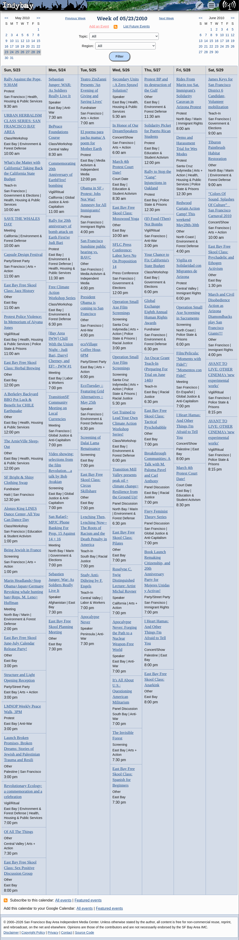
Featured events (88, 900)
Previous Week (75, 18)
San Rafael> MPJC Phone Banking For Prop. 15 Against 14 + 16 (62, 527)
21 (33, 46)
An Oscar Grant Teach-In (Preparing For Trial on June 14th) (157, 369)
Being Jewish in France (22, 550)
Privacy (53, 932)
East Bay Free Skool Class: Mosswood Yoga (125, 213)
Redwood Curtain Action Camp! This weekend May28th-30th (188, 214)
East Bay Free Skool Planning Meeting (61, 627)
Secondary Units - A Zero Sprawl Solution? (125, 85)
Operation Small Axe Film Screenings (125, 307)
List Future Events (136, 26)
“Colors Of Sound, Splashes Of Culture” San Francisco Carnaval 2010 (221, 204)
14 (33, 41)
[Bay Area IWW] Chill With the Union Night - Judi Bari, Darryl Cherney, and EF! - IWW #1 (61, 350)
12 (22, 41)
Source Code (84, 932)
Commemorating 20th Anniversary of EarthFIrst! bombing (62, 174)
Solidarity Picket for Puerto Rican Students (157, 131)
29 (38, 52)
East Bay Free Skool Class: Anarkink (155, 679)
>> (38, 18)
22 (38, 46)
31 (12, 58)
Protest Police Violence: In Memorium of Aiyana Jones (23, 322)
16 (6, 46)
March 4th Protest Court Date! (123, 167)
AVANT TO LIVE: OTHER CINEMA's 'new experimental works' (221, 374)
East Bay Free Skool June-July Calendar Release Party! (20, 643)
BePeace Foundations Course (58, 132)
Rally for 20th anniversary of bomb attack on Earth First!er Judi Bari (61, 231)
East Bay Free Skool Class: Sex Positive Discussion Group (20, 868)
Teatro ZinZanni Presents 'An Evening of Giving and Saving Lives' (93, 90)
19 (22, 46)
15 (38, 41)
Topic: (83, 36)
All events (63, 900)
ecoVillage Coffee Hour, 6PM (91, 349)
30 (6, 58)
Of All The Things (18, 831)
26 (22, 52)
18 (17, 46)
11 (17, 41)
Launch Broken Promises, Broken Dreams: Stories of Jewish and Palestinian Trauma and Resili (22, 748)
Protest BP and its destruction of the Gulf (157, 85)
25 (17, 52)
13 (28, 41)
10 (12, 41)
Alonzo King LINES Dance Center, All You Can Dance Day (22, 514)
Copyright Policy (33, 932)
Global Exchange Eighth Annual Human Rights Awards (156, 311)
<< (6, 18)
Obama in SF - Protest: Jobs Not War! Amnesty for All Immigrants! (93, 199)
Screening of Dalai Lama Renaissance (91, 443)
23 (6, 52)
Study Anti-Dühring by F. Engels (92, 580)
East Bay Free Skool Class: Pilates (123, 538)
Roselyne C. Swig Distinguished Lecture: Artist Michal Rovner (124, 580)
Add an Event (99, 26)
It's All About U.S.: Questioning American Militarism (123, 691)
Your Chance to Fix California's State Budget (156, 260)
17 (12, 46)
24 (12, 52)
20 (28, 46)
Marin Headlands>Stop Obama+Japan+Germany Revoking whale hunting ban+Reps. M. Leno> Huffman (24, 591)
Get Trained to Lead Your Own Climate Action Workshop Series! (125, 423)
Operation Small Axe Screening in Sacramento (189, 313)
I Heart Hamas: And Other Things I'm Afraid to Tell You (156, 632)
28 (33, 52)
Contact (66, 932)
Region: (88, 46)
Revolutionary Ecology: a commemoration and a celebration (23, 791)
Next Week (166, 18)
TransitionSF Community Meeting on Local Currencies (59, 408)
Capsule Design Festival (23, 254)
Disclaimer (11, 932)
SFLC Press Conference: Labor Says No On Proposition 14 (124, 255)
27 (28, 52)
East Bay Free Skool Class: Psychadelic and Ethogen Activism (221, 257)
